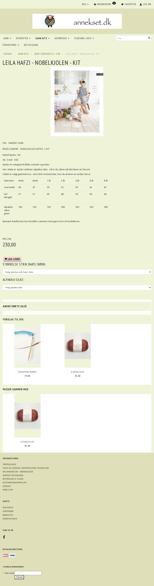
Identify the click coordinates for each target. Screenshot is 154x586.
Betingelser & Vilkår (13, 478)
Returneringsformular (14, 482)
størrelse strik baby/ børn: (24, 264)
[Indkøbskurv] (105, 4)
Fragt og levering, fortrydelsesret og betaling (26, 468)
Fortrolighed (9, 464)
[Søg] (149, 38)
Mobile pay (8, 489)
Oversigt (7, 486)
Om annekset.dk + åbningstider (18, 471)
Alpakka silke (77, 372)
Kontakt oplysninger (13, 475)
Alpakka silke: (13, 279)
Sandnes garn (15, 143)
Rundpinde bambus (27, 372)
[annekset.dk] (77, 20)
